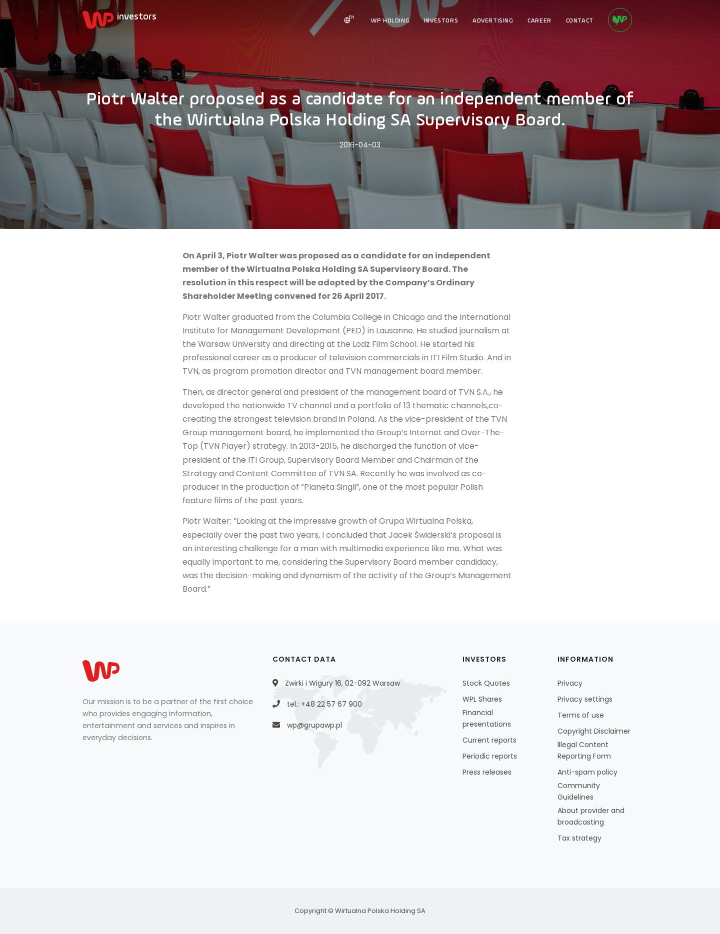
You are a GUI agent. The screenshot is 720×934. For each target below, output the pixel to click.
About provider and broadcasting (591, 816)
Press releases (487, 772)
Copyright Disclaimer (594, 731)
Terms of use (581, 715)
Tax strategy (580, 838)
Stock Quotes (486, 683)
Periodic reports (489, 756)
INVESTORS (438, 21)
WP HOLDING (387, 21)
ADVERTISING (491, 21)
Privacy (570, 683)
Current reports (489, 740)
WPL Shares (482, 699)
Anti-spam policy (588, 772)
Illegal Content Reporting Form (584, 750)
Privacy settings (585, 699)
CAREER (538, 21)
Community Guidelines (579, 791)
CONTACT (578, 21)
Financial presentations (486, 718)
